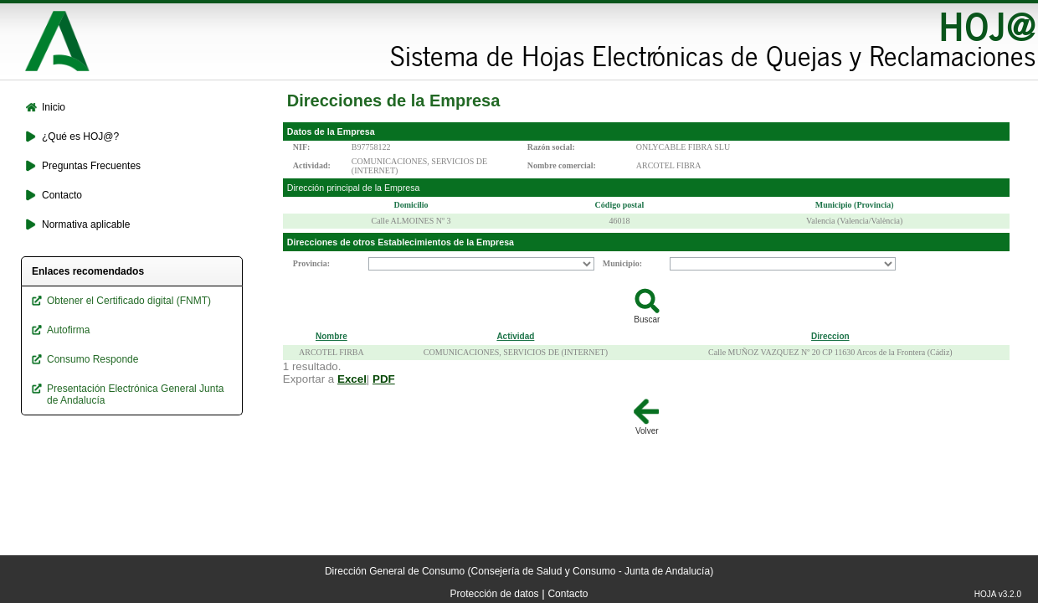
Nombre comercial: (561, 165)
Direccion (830, 336)
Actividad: (312, 165)
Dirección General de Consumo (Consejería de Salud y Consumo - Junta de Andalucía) (519, 571)
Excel (352, 379)
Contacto (567, 594)
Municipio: (622, 263)
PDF (384, 379)
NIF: (302, 147)
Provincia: (311, 263)
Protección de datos (494, 594)
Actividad (515, 336)
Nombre (331, 336)
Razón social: (551, 147)
